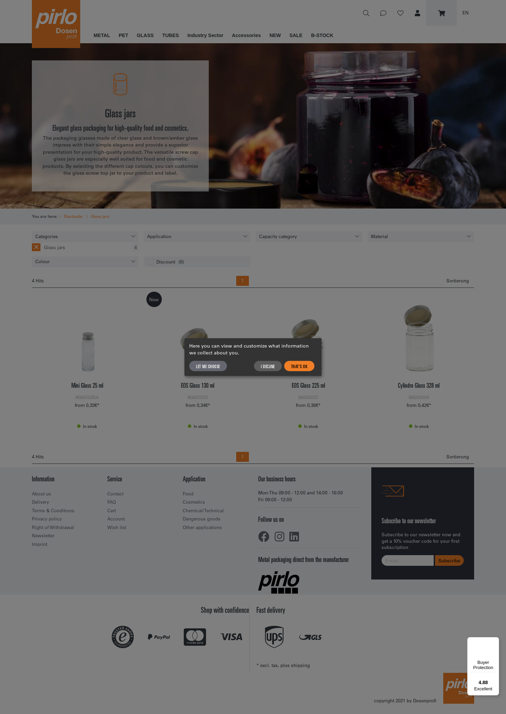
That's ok (299, 366)
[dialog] (253, 357)
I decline (268, 366)
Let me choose (208, 366)
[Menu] (495, 641)
